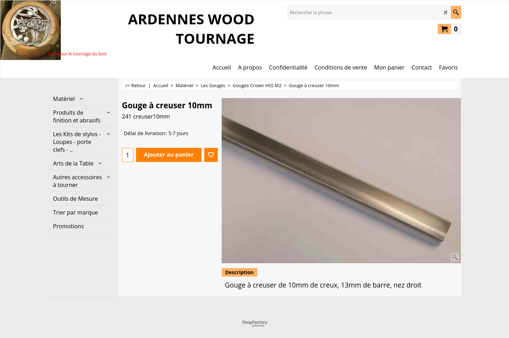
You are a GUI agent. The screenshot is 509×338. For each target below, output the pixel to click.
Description (239, 272)
